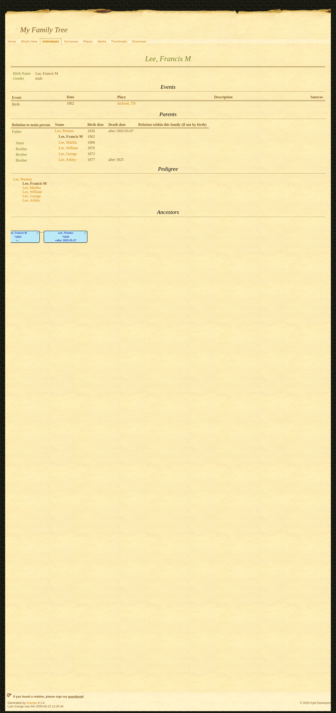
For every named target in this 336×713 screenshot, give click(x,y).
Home (12, 41)
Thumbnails (119, 41)
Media (102, 41)
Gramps (31, 703)
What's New (29, 41)
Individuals (51, 41)
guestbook (75, 696)
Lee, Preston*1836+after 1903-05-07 (66, 236)
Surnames (71, 41)
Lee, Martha (68, 142)
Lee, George (68, 154)
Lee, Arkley (67, 160)
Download (139, 41)
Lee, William (68, 148)
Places (88, 41)
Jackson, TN (126, 103)
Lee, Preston (64, 131)
